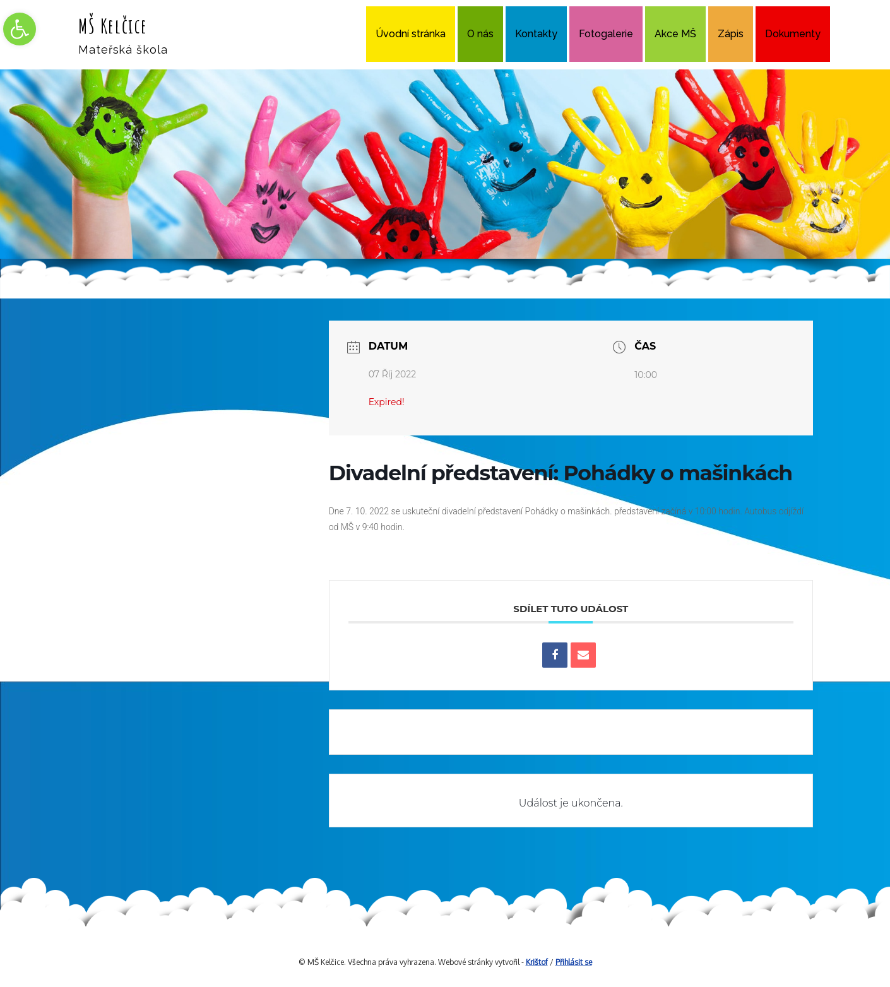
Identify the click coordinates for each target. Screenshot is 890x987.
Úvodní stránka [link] (411, 34)
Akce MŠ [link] (675, 34)
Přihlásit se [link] (573, 962)
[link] (19, 29)
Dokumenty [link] (793, 34)
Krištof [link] (537, 962)
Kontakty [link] (536, 34)
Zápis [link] (731, 34)
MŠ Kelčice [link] (113, 25)
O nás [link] (480, 34)
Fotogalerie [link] (606, 34)
